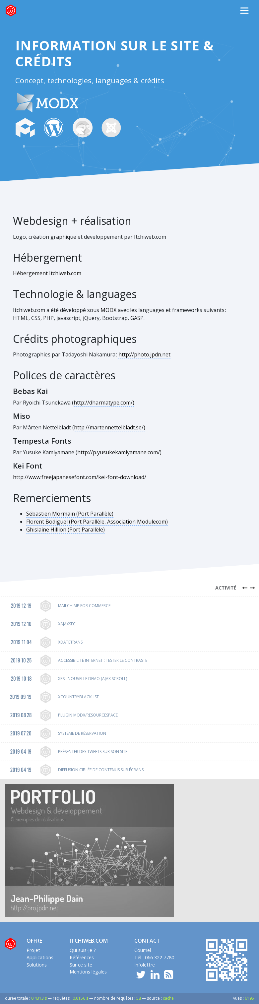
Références (82, 957)
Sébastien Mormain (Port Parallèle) (69, 513)
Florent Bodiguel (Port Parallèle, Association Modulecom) (97, 521)
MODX (108, 310)
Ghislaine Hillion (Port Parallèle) (65, 529)
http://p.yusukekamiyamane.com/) (119, 452)
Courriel (142, 950)
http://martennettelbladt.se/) (109, 427)
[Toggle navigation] (244, 10)
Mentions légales (88, 972)
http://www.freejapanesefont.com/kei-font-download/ (79, 477)
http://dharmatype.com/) (104, 402)
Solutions (37, 965)
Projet (33, 950)
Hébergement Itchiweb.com (47, 273)
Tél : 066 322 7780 (154, 957)
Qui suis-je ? (83, 950)
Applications (40, 957)
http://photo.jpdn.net (144, 354)
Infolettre (144, 965)
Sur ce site (81, 965)
